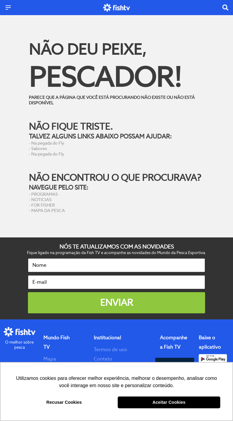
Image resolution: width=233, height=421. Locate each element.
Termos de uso (110, 349)
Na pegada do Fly (47, 143)
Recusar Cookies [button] (64, 402)
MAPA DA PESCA (48, 210)
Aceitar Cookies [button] (168, 402)
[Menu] (8, 7)
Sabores (39, 148)
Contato (103, 359)
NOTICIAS (41, 199)
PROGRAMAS (44, 194)
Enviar (116, 302)
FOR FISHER (43, 205)
